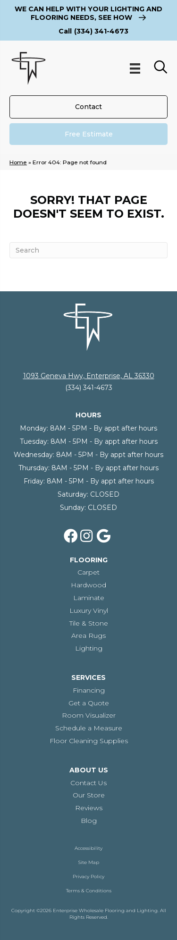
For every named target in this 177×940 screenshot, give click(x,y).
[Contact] (88, 106)
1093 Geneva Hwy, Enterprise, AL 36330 (88, 376)
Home (18, 162)
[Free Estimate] (88, 134)
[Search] (88, 250)
